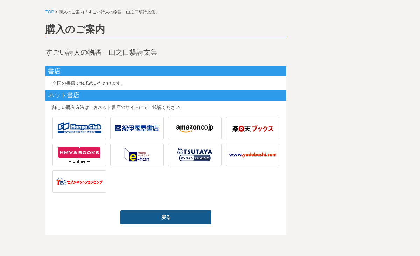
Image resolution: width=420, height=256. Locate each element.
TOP (50, 11)
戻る (166, 217)
